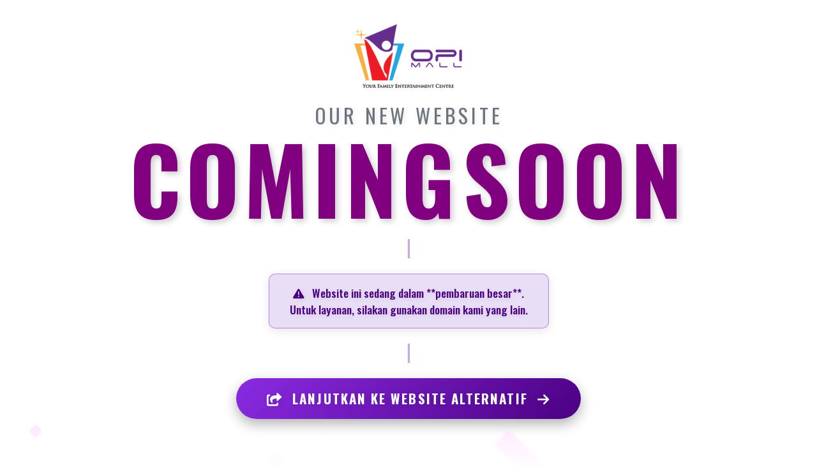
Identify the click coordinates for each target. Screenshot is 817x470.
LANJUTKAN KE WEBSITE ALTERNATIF (408, 398)
